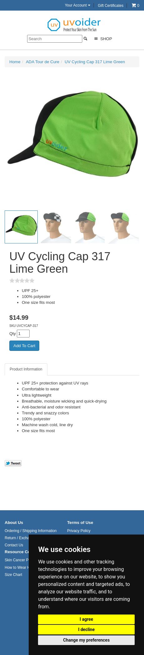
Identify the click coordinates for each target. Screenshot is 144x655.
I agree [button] (86, 619)
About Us (14, 522)
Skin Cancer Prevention (24, 560)
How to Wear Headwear (24, 567)
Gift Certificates (110, 5)
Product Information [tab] (26, 369)
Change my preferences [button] (86, 640)
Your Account (77, 5)
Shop (102, 38)
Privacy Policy (78, 531)
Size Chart (13, 575)
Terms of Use (80, 522)
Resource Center (21, 551)
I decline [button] (86, 629)
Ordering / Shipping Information (31, 531)
